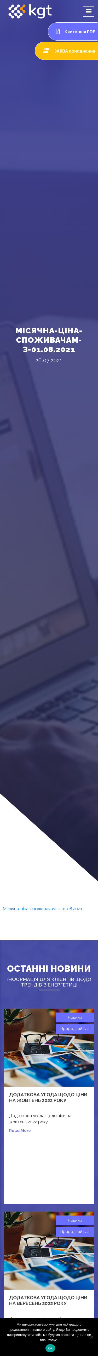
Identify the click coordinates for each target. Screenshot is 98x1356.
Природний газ (74, 1028)
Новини (75, 1017)
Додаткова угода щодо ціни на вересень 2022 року (48, 1300)
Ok (50, 1348)
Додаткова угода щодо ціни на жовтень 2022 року (48, 1097)
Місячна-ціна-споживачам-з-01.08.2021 (42, 908)
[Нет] (91, 1337)
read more (20, 1130)
